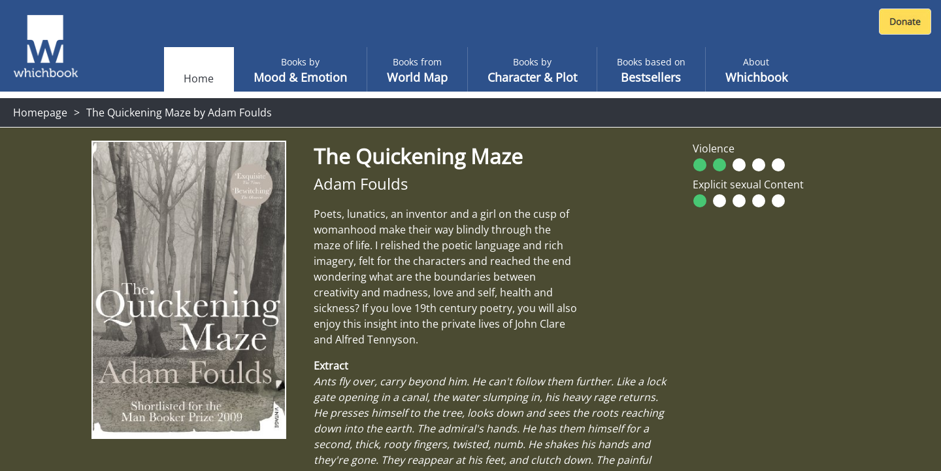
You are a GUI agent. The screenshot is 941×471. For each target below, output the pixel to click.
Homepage (40, 112)
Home (199, 78)
